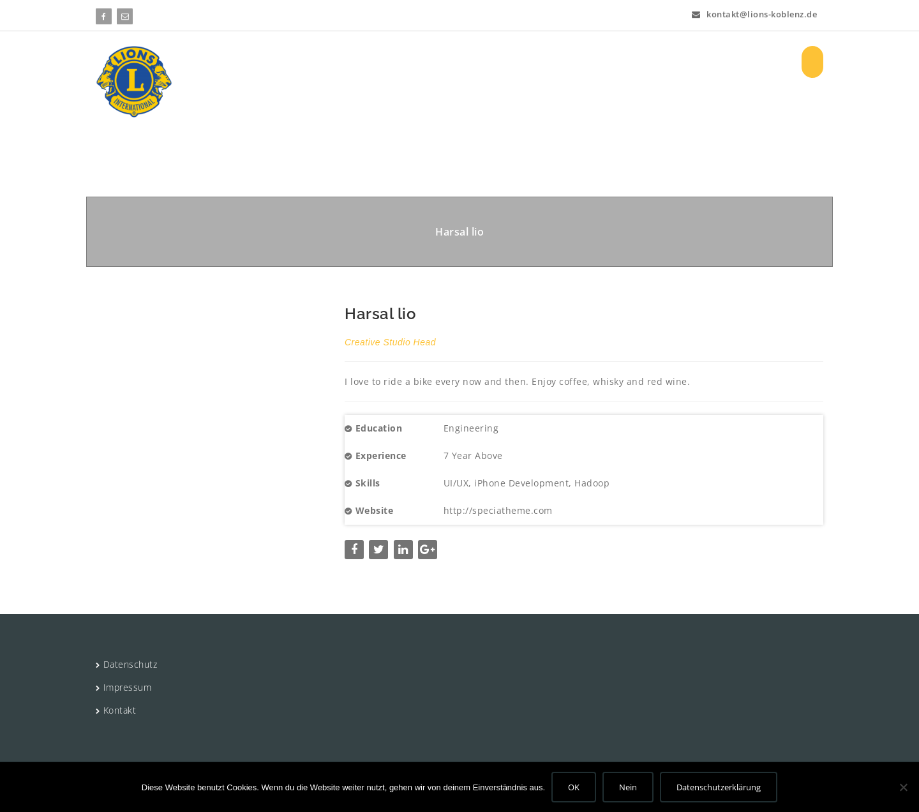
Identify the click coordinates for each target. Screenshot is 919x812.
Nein (628, 787)
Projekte (442, 62)
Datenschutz (130, 664)
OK (573, 787)
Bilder (641, 62)
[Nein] (903, 787)
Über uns (373, 62)
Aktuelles (512, 62)
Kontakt (120, 710)
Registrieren (750, 62)
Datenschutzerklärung (718, 787)
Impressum (127, 687)
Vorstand (583, 62)
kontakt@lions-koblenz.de (754, 13)
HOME (313, 62)
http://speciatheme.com (498, 510)
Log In (689, 62)
